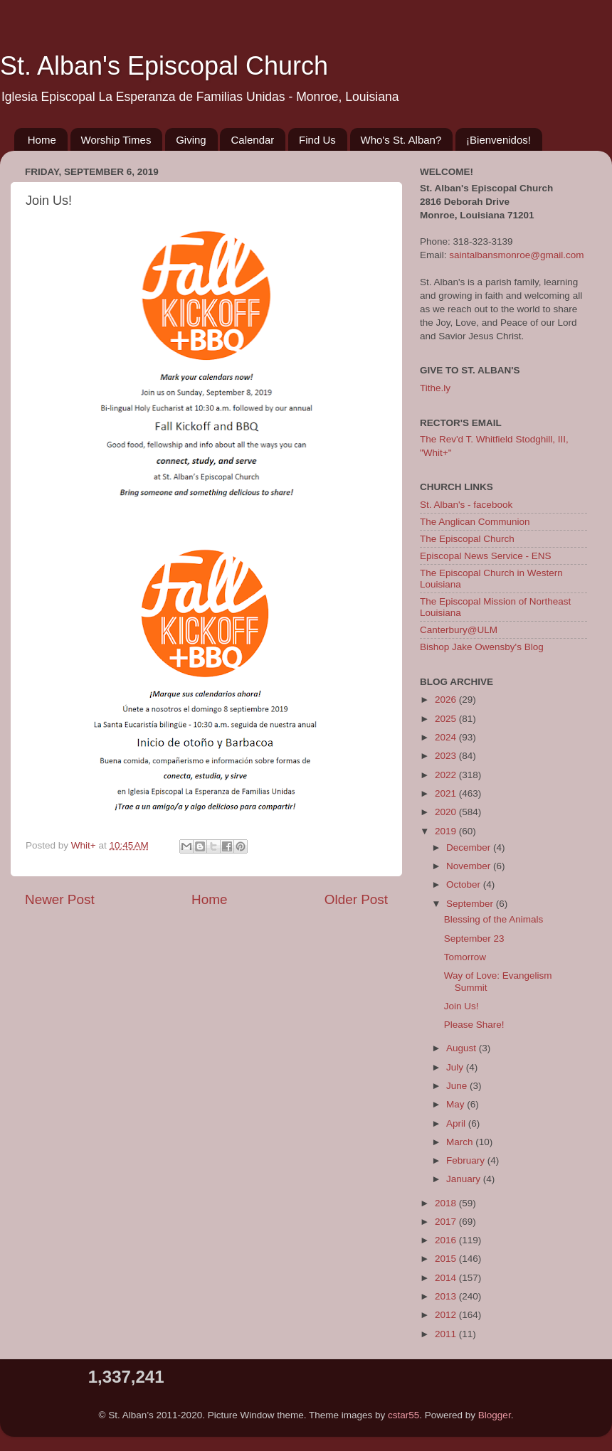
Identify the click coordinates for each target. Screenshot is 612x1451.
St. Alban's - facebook (466, 504)
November (469, 866)
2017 (447, 1221)
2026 (447, 699)
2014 (447, 1277)
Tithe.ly (435, 388)
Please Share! (474, 1024)
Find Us (317, 140)
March (460, 1142)
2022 (447, 775)
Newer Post (60, 899)
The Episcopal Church (467, 538)
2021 (447, 793)
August (462, 1048)
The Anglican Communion (475, 521)
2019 (447, 831)
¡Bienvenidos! (498, 140)
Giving (191, 140)
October (464, 884)
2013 (447, 1296)
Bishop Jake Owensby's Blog (482, 647)
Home (42, 140)
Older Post (356, 899)
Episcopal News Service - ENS (486, 556)
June (458, 1085)
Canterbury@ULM (458, 629)
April (457, 1123)
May (456, 1104)
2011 (447, 1334)
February (466, 1160)
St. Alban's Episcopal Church (164, 65)
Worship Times (116, 140)
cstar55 (403, 1415)
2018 (447, 1203)
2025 (447, 718)
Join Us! (461, 1006)
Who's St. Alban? (401, 140)
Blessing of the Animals (494, 919)
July (456, 1067)
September (471, 903)
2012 (447, 1314)
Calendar (252, 140)
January (464, 1179)
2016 (447, 1240)
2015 (447, 1258)
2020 (447, 812)
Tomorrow (465, 957)
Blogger (494, 1415)
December (469, 847)
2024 (447, 737)
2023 (447, 755)
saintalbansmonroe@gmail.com (516, 255)
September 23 (474, 938)
